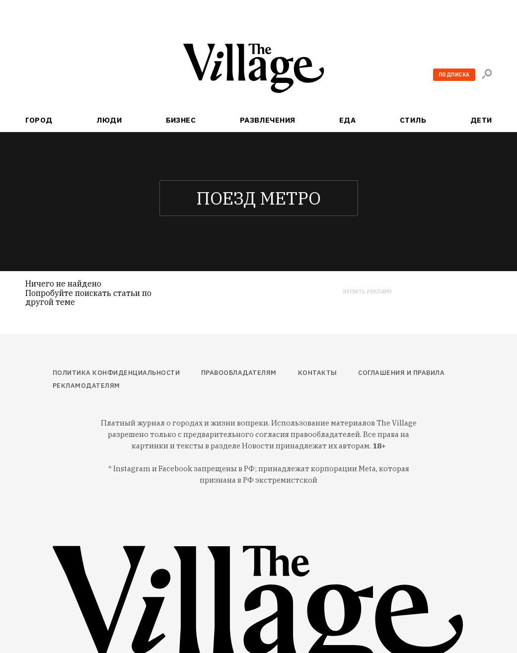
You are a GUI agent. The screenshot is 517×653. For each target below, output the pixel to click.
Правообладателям (239, 372)
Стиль (413, 120)
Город (39, 120)
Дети (481, 120)
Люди (109, 120)
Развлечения (267, 120)
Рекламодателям (86, 385)
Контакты (317, 372)
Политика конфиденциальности (116, 372)
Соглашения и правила (401, 372)
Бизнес (181, 120)
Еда (347, 120)
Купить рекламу (367, 291)
